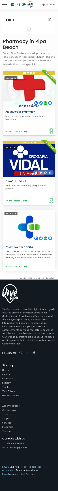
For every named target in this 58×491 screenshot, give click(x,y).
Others (9, 131)
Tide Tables (8, 391)
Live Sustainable (10, 395)
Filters (10, 20)
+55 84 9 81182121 (13, 443)
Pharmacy (11, 78)
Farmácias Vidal (15, 181)
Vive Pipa (14, 466)
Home (5, 370)
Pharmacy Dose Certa (19, 247)
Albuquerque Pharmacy (20, 112)
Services (6, 422)
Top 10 (5, 387)
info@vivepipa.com (15, 447)
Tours (5, 414)
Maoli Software (27, 474)
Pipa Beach (8, 378)
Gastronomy (9, 410)
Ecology (6, 382)
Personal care (20, 131)
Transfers (7, 431)
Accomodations (11, 405)
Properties (7, 427)
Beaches (7, 374)
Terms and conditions (27, 470)
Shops (5, 418)
